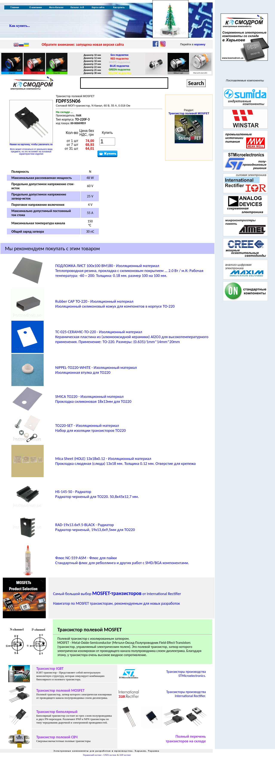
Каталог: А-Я (77, 7)
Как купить (119, 7)
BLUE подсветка (119, 66)
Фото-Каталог (56, 7)
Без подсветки (119, 55)
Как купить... (19, 25)
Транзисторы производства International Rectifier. (186, 694)
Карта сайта (98, 7)
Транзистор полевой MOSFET (188, 113)
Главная (14, 7)
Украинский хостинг (92, 755)
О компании (35, 7)
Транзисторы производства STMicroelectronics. (186, 674)
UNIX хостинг (109, 755)
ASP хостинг (125, 755)
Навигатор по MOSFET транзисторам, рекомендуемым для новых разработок (116, 603)
